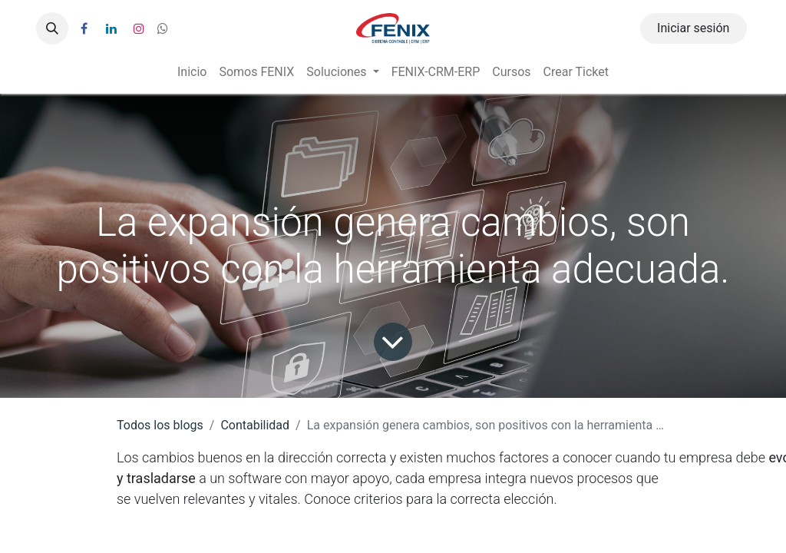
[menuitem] (192, 72)
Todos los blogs (160, 425)
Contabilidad (254, 425)
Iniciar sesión (693, 28)
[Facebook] (83, 28)
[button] (52, 28)
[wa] (162, 28)
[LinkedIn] (111, 28)
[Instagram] (139, 28)
